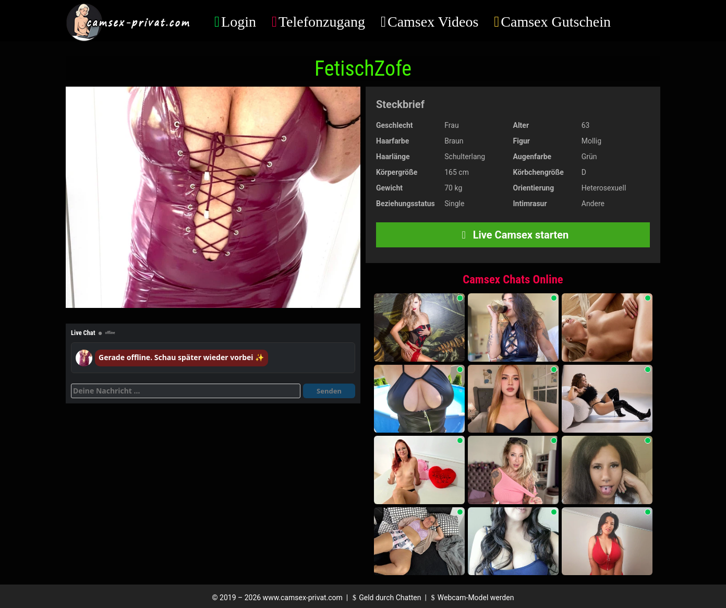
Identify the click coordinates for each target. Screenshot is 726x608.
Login (238, 22)
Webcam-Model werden (471, 597)
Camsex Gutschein (556, 22)
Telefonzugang (322, 22)
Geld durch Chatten (385, 597)
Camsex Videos (433, 22)
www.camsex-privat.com (303, 597)
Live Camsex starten (513, 235)
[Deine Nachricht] (185, 391)
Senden (329, 391)
